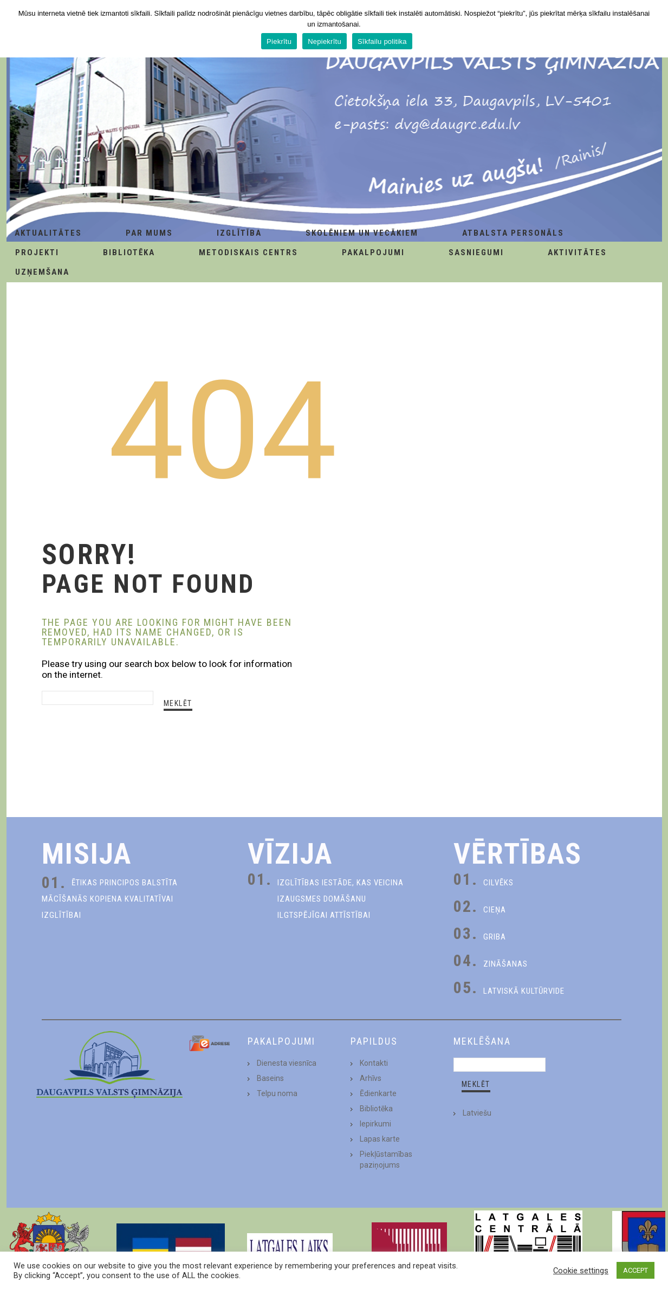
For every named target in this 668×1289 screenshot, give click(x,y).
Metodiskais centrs (248, 252)
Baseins (270, 1078)
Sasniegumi (476, 252)
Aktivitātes (577, 252)
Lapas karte (380, 1139)
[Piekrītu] (654, 28)
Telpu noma (277, 1093)
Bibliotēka (129, 252)
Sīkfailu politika (382, 41)
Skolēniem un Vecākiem (362, 233)
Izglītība (239, 233)
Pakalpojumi (373, 252)
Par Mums (149, 233)
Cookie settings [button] (580, 1270)
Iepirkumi (375, 1123)
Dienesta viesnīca (286, 1063)
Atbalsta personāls (513, 233)
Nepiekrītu (324, 41)
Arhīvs (370, 1078)
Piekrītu (279, 41)
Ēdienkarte (378, 1093)
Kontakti (374, 1063)
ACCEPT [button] (635, 1270)
